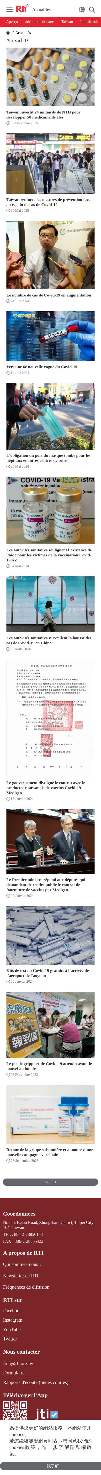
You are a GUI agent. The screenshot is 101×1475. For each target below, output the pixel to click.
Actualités (23, 33)
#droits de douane (39, 21)
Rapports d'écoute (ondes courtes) (36, 1382)
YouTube (12, 1329)
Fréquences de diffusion (26, 1287)
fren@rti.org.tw (18, 1363)
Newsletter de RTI (20, 1275)
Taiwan (67, 21)
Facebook (12, 1310)
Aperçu (12, 21)
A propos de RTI (23, 1253)
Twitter (10, 1338)
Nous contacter (21, 1352)
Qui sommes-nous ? (22, 1264)
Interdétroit (89, 21)
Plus (50, 1182)
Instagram (12, 1320)
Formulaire (14, 1372)
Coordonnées (19, 1214)
